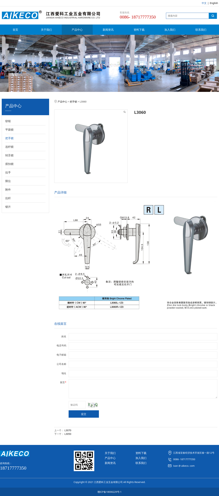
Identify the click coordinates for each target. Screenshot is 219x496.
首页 (15, 30)
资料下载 (139, 30)
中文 (204, 3)
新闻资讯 (108, 30)
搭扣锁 (9, 164)
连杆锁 (9, 147)
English (214, 3)
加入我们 (169, 30)
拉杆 (8, 198)
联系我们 (200, 30)
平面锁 (9, 129)
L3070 (68, 430)
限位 (8, 181)
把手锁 (9, 138)
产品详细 (60, 192)
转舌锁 (9, 155)
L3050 (68, 433)
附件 (8, 189)
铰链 (8, 121)
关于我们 (46, 30)
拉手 (8, 172)
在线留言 (60, 324)
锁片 (8, 207)
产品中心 (77, 30)
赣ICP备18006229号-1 (110, 491)
